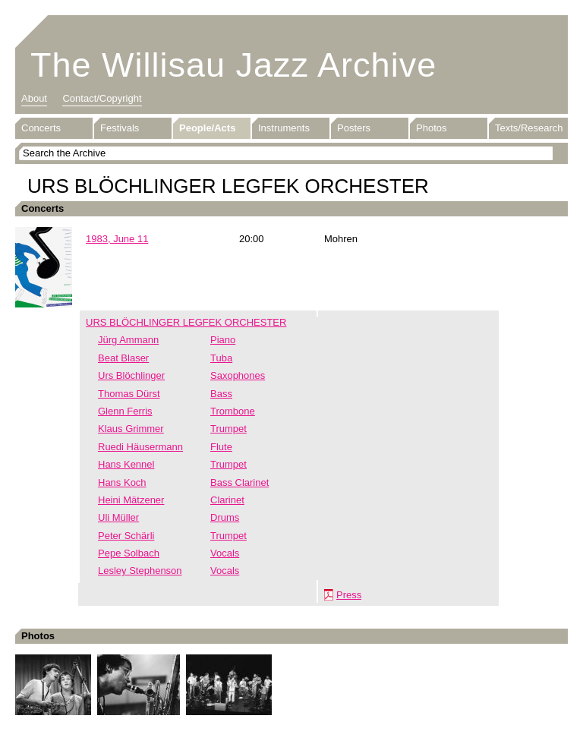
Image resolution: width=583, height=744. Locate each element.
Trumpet (228, 428)
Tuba (221, 358)
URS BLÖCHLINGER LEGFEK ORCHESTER (186, 322)
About (34, 98)
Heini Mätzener (131, 500)
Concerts (41, 128)
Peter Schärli (126, 535)
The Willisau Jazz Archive (233, 65)
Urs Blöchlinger (131, 375)
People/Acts (207, 128)
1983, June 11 (117, 238)
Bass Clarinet (239, 482)
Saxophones (237, 375)
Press (348, 595)
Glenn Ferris (125, 411)
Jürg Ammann (128, 339)
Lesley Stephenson (140, 570)
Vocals (224, 553)
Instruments (284, 128)
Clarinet (227, 500)
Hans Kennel (126, 464)
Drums (224, 517)
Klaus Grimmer (131, 428)
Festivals (119, 128)
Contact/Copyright (101, 98)
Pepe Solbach (128, 553)
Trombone (232, 411)
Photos (431, 128)
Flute (221, 446)
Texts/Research (529, 128)
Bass (221, 393)
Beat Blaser (123, 358)
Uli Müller (118, 517)
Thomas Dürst (129, 393)
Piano (222, 339)
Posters (353, 128)
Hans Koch (122, 482)
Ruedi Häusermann (140, 446)
